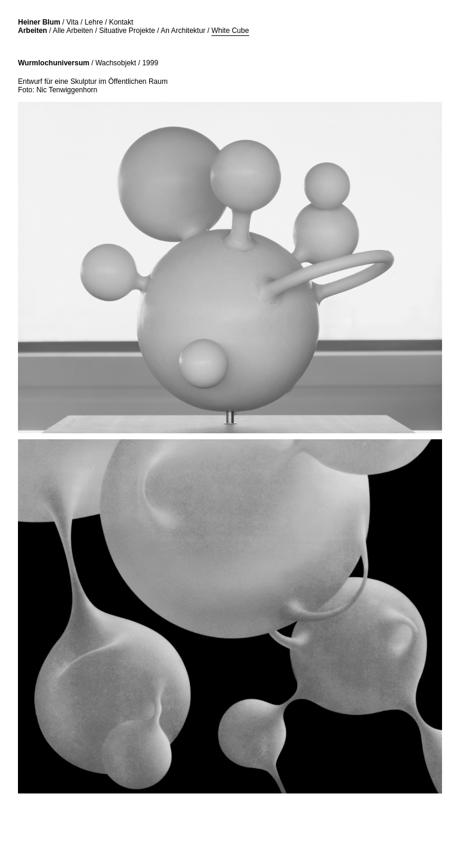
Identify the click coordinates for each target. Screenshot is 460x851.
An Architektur (183, 30)
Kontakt (121, 22)
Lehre (93, 22)
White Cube (230, 30)
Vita (72, 22)
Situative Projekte (127, 30)
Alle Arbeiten (73, 30)
